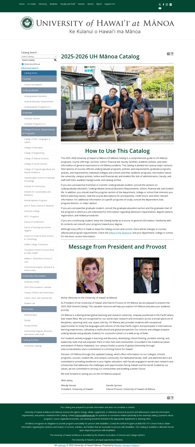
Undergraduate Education (35, 96)
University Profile (31, 281)
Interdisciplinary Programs (35, 200)
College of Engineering (34, 153)
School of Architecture (34, 222)
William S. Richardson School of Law (38, 260)
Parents (81, 4)
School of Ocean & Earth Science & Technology (39, 237)
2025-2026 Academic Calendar (37, 287)
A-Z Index (31, 4)
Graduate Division (32, 118)
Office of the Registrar (120, 232)
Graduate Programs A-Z (35, 124)
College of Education (33, 147)
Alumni (90, 4)
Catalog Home (30, 73)
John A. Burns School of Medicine (39, 205)
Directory (43, 4)
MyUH (99, 4)
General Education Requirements (38, 101)
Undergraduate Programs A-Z (37, 107)
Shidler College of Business (36, 244)
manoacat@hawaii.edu (85, 415)
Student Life (29, 303)
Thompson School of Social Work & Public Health (39, 251)
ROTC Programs (31, 216)
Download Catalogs (33, 345)
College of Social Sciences (35, 164)
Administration (30, 315)
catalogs (61, 445)
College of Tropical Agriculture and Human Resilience (39, 171)
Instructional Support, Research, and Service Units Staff (38, 332)
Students (53, 4)
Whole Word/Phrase (32, 64)
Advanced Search (30, 67)
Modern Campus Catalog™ (127, 445)
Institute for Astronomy (34, 186)
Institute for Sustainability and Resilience (37, 193)
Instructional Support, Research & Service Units (39, 269)
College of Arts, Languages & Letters (37, 140)
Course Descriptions (33, 84)
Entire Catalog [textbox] (28, 56)
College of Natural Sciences (36, 158)
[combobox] (39, 56)
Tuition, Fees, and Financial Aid (38, 298)
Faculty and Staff (67, 4)
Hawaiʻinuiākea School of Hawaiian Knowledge (39, 179)
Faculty (27, 320)
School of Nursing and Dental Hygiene (37, 229)
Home (22, 4)
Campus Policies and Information (39, 292)
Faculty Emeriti (30, 325)
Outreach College (32, 211)
